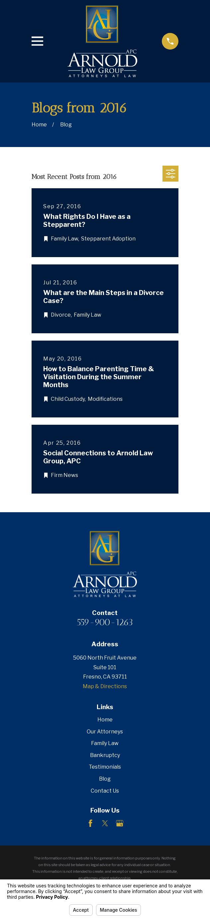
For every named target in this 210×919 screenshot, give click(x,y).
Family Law (105, 743)
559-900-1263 (105, 622)
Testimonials (105, 767)
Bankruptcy (105, 755)
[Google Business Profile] (119, 823)
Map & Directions (105, 686)
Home (105, 719)
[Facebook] (90, 823)
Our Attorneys (105, 731)
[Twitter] (105, 823)
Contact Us (105, 791)
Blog (105, 779)
